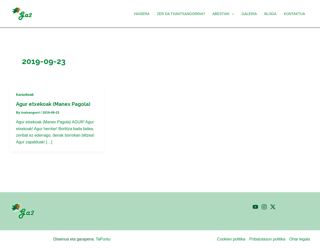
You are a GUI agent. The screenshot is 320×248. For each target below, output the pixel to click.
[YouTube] (255, 207)
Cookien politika (231, 239)
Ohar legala (299, 239)
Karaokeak (25, 95)
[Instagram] (264, 207)
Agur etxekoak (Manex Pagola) (53, 104)
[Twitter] (273, 207)
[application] (233, 13)
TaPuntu (103, 239)
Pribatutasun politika (267, 239)
